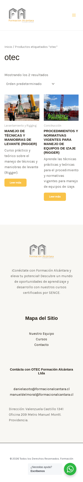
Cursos (41, 339)
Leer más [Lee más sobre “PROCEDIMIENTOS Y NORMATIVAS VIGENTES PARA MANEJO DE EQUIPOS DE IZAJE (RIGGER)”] (55, 196)
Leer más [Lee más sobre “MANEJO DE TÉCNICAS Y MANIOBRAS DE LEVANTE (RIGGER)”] (15, 182)
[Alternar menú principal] (74, 15)
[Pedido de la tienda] (30, 84)
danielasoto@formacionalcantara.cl (42, 389)
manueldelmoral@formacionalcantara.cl (41, 395)
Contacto (41, 345)
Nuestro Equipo (41, 334)
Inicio (8, 47)
